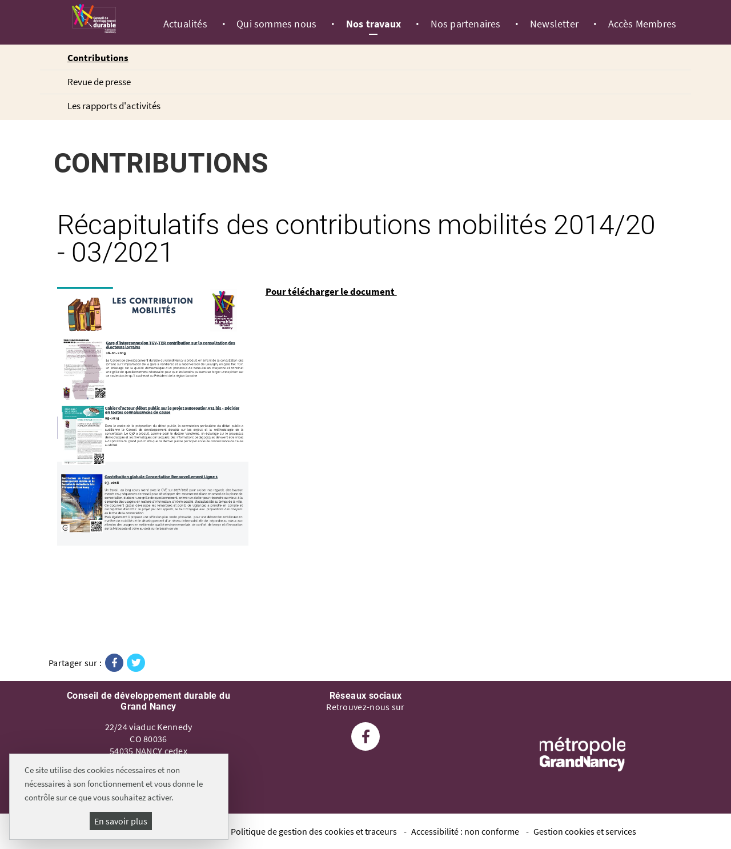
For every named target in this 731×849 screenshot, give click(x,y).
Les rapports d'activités (113, 105)
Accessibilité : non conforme (465, 831)
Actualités (185, 24)
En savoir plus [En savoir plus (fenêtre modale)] (120, 821)
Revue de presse (99, 81)
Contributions (97, 57)
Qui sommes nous (276, 24)
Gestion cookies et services (584, 831)
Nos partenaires (466, 24)
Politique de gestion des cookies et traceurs (314, 831)
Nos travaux (373, 24)
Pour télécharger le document (331, 291)
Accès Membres (642, 24)
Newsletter (554, 24)
